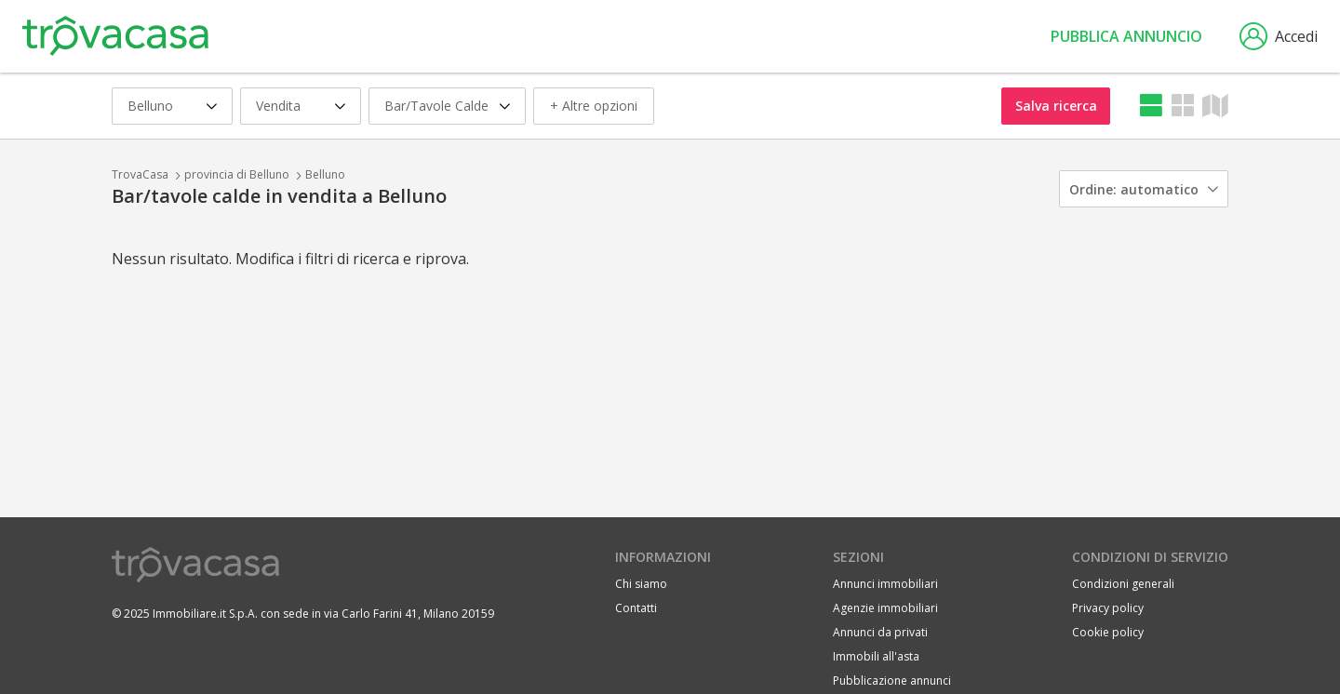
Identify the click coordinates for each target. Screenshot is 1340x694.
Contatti (636, 608)
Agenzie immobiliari (885, 608)
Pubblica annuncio (1126, 36)
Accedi (1279, 36)
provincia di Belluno (236, 174)
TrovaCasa (140, 174)
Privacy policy (1108, 608)
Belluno (325, 174)
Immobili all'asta (876, 656)
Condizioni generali (1123, 584)
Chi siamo (641, 584)
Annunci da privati (880, 632)
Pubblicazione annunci (892, 680)
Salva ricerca (1056, 105)
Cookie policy (1108, 632)
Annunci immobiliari (885, 584)
